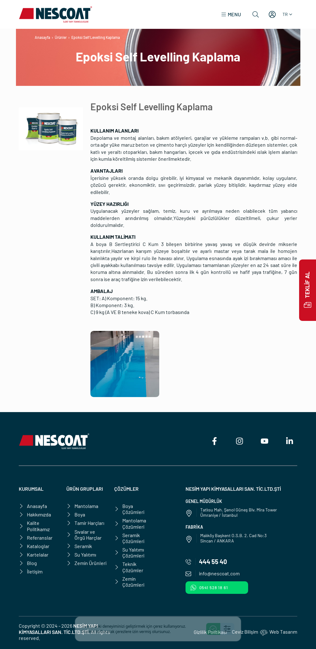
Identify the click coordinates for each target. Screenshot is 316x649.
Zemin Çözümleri (129, 582)
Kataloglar (34, 546)
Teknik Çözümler (128, 567)
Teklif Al (307, 290)
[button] (231, 14)
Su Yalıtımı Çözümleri (129, 552)
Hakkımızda (35, 514)
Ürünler (61, 37)
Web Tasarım (283, 632)
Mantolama (82, 506)
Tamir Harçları (85, 523)
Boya (75, 514)
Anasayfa (42, 37)
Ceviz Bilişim (245, 632)
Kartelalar (33, 554)
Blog (28, 563)
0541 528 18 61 (209, 587)
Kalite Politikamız (34, 526)
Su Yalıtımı (81, 554)
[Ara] (255, 14)
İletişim (31, 571)
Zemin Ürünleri (86, 563)
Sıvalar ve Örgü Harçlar (84, 535)
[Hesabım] (272, 14)
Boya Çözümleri (129, 509)
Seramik (79, 546)
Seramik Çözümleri (129, 538)
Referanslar (36, 538)
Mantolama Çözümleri (130, 523)
